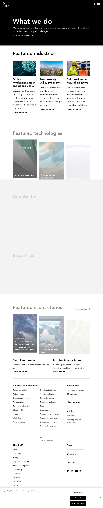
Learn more (20, 372)
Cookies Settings (78, 493)
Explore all (82, 314)
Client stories (74, 402)
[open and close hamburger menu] (98, 4)
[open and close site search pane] (94, 4)
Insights (72, 411)
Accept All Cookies (78, 504)
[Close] (100, 498)
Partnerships (74, 385)
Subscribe (59, 372)
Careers (72, 445)
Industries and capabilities (27, 385)
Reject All (78, 498)
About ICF (19, 445)
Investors (72, 454)
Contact (72, 462)
